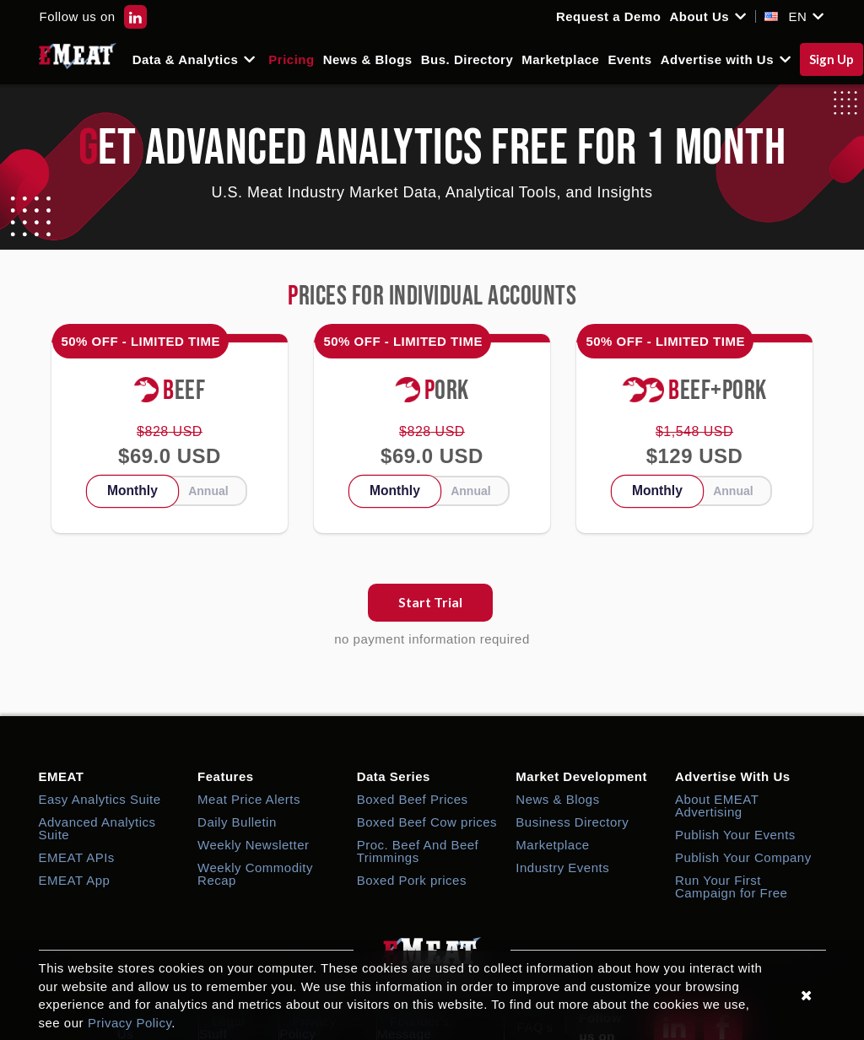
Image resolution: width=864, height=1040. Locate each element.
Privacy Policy (129, 1023)
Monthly (132, 490)
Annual (208, 491)
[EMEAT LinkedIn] (135, 16)
